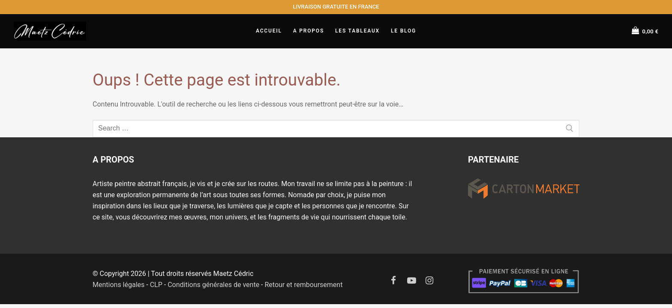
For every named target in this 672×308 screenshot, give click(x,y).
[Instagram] (429, 280)
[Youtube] (411, 280)
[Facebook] (393, 280)
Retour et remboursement (303, 285)
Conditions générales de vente (213, 285)
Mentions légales (118, 285)
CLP (156, 285)
